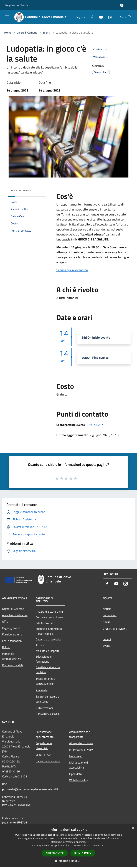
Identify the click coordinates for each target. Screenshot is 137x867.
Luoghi (107, 639)
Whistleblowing (78, 780)
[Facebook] (90, 17)
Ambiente (41, 690)
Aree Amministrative (14, 615)
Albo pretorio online (81, 743)
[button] (68, 861)
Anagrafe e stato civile (49, 611)
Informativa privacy (81, 749)
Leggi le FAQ (43, 754)
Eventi (46, 32)
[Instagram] (108, 17)
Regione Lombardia (17, 5)
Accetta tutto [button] (55, 853)
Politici (6, 647)
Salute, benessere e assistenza (47, 699)
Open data (75, 774)
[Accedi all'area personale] (122, 5)
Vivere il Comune (27, 32)
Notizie (107, 609)
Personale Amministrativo (11, 656)
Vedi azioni (101, 57)
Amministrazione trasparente (79, 734)
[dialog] (68, 845)
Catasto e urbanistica (48, 639)
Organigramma (11, 628)
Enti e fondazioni (12, 641)
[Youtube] (99, 17)
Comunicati (109, 615)
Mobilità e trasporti (47, 651)
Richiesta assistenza (48, 761)
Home (7, 32)
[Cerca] (129, 17)
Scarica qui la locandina (72, 270)
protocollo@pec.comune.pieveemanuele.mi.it (30, 789)
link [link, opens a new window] (103, 845)
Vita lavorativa (44, 623)
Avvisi (106, 621)
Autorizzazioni (44, 708)
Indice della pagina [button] (21, 190)
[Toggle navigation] (7, 17)
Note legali (75, 756)
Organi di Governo (13, 609)
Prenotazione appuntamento (45, 734)
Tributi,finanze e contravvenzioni (45, 681)
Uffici (5, 621)
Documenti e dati (12, 665)
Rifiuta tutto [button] (82, 852)
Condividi (100, 49)
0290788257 (95, 425)
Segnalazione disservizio (44, 745)
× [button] (133, 828)
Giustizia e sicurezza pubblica (48, 669)
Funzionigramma (12, 634)
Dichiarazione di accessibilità (78, 765)
